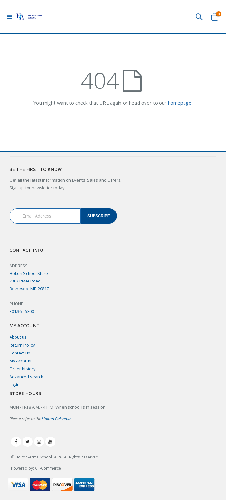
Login (15, 384)
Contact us (20, 353)
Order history (23, 369)
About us (18, 337)
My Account (21, 361)
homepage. (180, 103)
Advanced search (26, 377)
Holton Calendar (56, 418)
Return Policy (22, 345)
